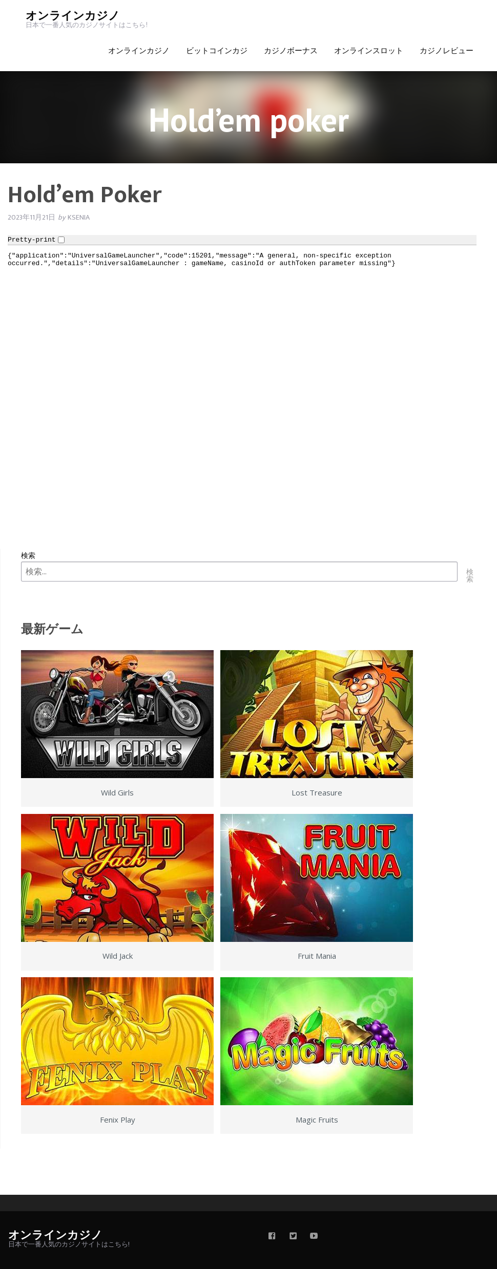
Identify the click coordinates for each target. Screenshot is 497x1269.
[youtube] (314, 1237)
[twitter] (293, 1237)
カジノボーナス (291, 51)
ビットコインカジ (216, 51)
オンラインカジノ (73, 16)
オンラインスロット (368, 51)
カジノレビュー (446, 51)
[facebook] (272, 1237)
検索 (28, 555)
